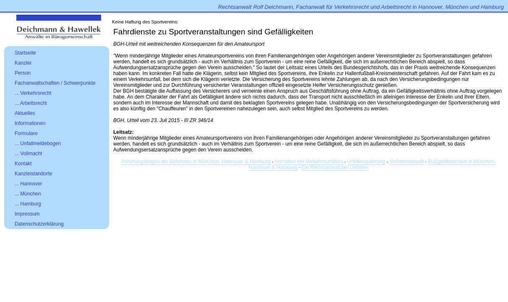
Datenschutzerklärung (39, 224)
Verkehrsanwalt (406, 161)
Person (23, 73)
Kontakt (23, 164)
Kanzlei (23, 63)
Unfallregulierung (366, 161)
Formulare (26, 133)
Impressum (27, 214)
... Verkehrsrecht (33, 93)
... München (28, 194)
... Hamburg (28, 204)
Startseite (25, 53)
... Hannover (28, 184)
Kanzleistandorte (33, 174)
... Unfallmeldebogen (38, 143)
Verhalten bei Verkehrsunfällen (309, 161)
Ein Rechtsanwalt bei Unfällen (335, 167)
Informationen (30, 123)
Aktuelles (25, 113)
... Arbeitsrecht (31, 103)
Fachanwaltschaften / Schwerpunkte (55, 83)
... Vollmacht (28, 153)
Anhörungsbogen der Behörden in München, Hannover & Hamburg (196, 161)
